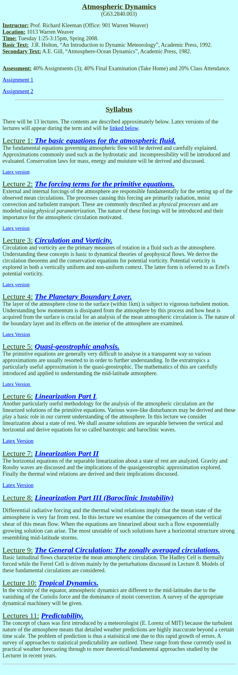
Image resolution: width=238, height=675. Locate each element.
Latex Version (16, 334)
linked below (123, 128)
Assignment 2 (17, 91)
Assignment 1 (17, 80)
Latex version (16, 172)
